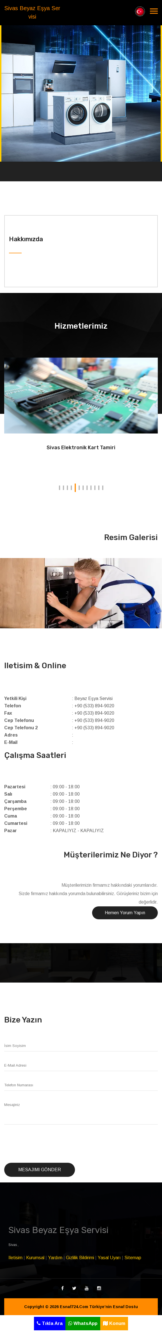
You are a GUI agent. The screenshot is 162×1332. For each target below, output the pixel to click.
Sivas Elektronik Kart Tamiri (81, 447)
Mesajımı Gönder (39, 1169)
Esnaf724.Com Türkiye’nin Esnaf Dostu (99, 1306)
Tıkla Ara (50, 1323)
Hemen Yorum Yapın (125, 912)
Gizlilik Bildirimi (80, 1257)
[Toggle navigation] (154, 11)
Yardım (55, 1257)
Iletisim (15, 1257)
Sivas (13, 1245)
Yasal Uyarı (109, 1257)
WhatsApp (82, 1323)
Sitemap (132, 1257)
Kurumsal (35, 1257)
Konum (114, 1323)
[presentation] (47, 1144)
